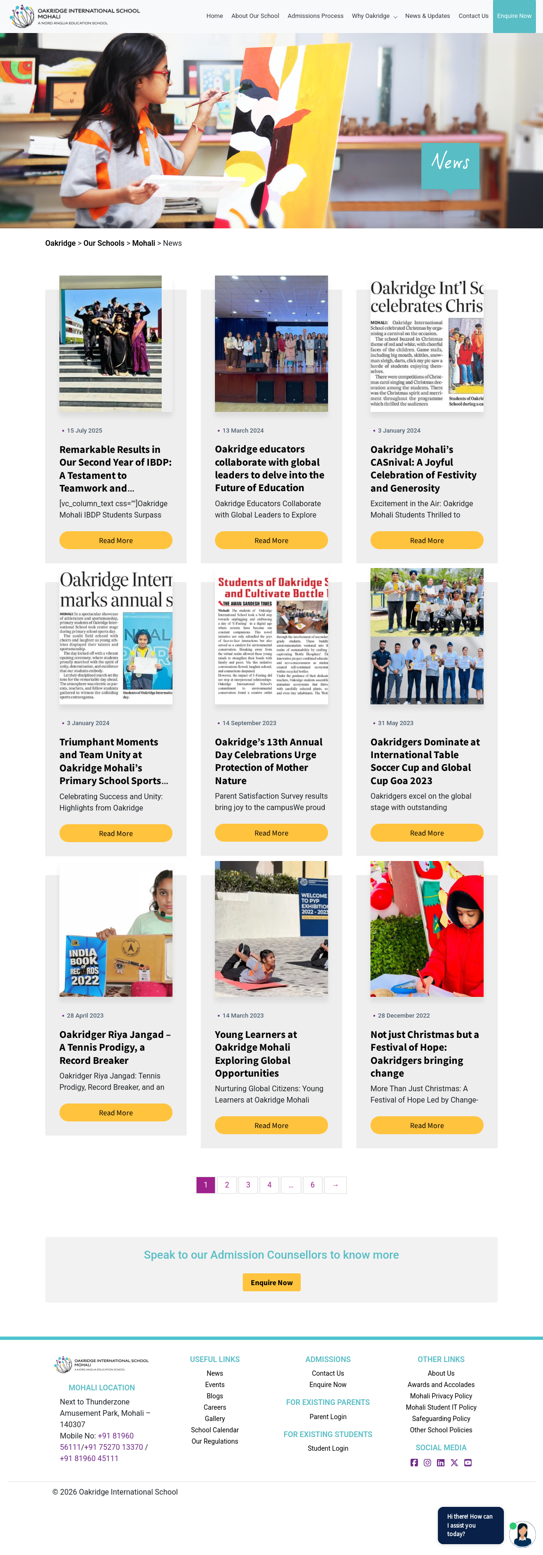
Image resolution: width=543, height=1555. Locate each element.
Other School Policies (441, 1430)
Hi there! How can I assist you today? (470, 1525)
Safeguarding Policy (441, 1418)
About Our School (255, 15)
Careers (215, 1407)
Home (214, 15)
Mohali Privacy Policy (441, 1396)
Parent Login (328, 1417)
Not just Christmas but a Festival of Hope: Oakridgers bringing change (424, 1053)
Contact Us (328, 1373)
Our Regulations (214, 1441)
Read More (116, 540)
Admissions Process (316, 15)
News (214, 1373)
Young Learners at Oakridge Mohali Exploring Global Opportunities (256, 1053)
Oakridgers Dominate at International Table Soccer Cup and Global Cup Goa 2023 (425, 761)
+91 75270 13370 (113, 1447)
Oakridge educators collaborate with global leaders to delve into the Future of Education (269, 468)
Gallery (215, 1418)
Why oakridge (374, 15)
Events (214, 1384)
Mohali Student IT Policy (441, 1407)
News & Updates (427, 15)
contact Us (474, 15)
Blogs (214, 1396)
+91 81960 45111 (89, 1458)
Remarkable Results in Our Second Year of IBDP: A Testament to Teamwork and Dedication (115, 475)
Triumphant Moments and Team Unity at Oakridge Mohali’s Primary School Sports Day (110, 767)
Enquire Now (514, 15)
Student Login (328, 1448)
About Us (441, 1373)
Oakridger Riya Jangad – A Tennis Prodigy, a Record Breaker (115, 1047)
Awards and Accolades (441, 1384)
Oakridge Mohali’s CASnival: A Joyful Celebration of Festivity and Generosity (423, 468)
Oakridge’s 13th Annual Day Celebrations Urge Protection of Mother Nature (268, 761)
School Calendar (215, 1430)
